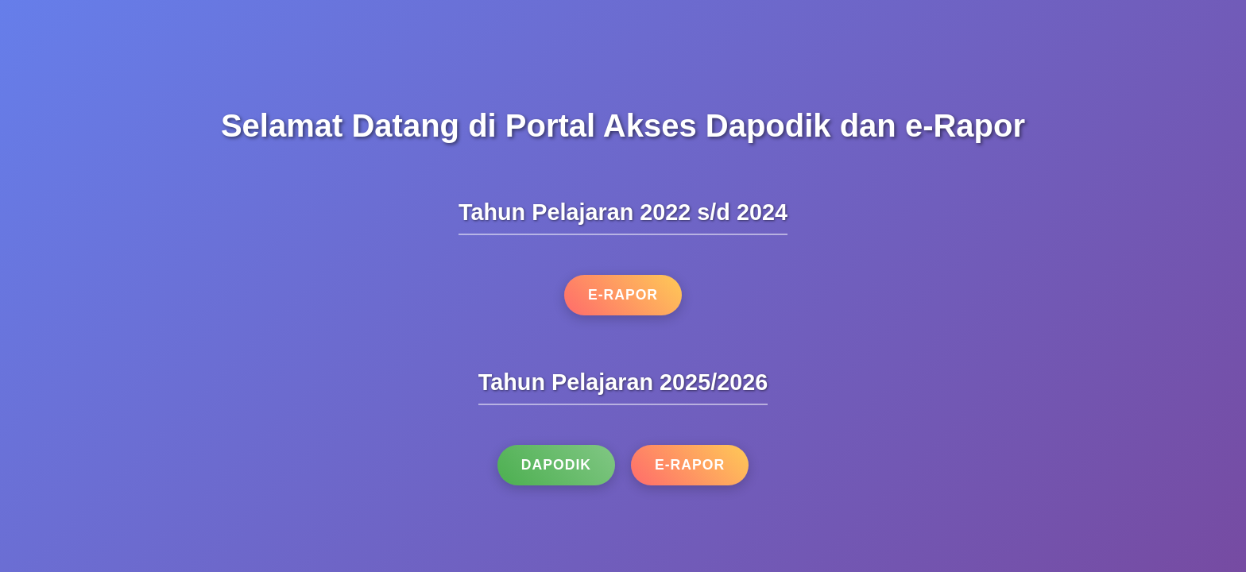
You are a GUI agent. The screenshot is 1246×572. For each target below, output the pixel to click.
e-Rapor (623, 295)
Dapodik (556, 465)
